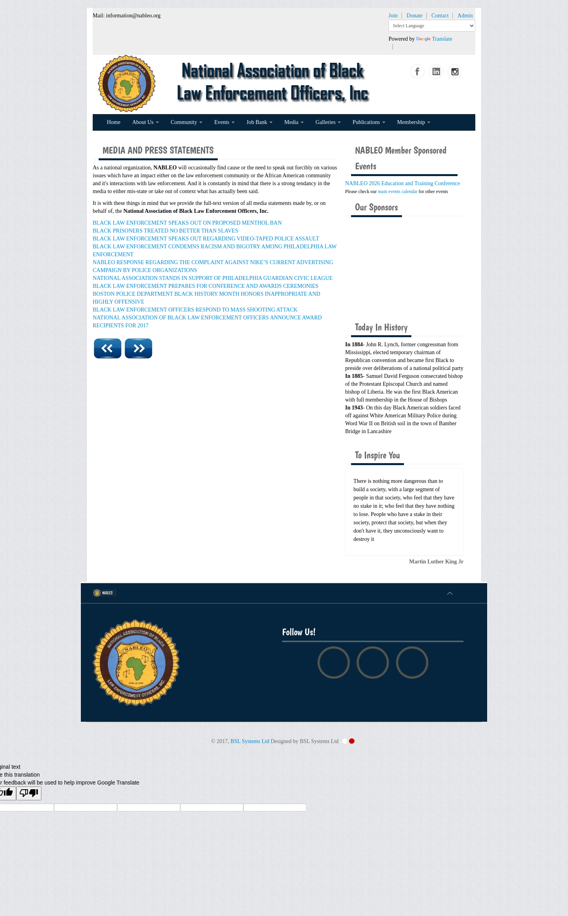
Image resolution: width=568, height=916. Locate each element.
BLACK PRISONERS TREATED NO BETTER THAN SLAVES (165, 231)
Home (113, 122)
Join (393, 16)
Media (294, 122)
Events (224, 122)
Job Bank (260, 122)
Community (186, 122)
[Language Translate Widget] (432, 26)
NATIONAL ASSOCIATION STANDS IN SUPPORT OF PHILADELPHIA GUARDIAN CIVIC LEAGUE (213, 278)
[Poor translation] (28, 793)
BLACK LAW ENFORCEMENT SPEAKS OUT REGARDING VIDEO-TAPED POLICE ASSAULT (206, 239)
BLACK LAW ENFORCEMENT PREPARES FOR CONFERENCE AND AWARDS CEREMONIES (205, 286)
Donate (414, 16)
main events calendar (397, 191)
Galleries (328, 122)
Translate (434, 39)
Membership (413, 122)
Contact (440, 16)
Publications (369, 122)
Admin (465, 16)
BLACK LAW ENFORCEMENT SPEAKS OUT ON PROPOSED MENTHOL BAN (187, 223)
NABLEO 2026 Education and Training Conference (402, 183)
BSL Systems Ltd (249, 741)
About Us (145, 122)
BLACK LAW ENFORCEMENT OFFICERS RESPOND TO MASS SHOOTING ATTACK (195, 310)
